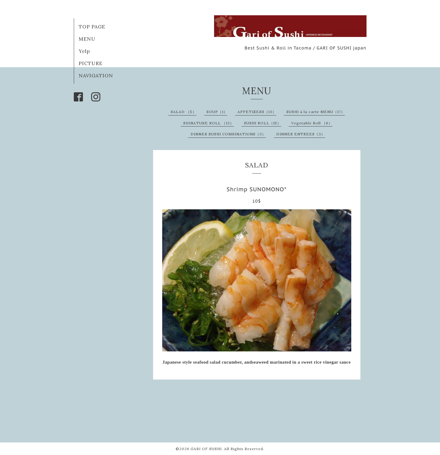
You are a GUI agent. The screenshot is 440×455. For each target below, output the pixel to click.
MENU (87, 39)
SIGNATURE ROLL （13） (208, 123)
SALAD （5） (183, 111)
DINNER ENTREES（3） (300, 134)
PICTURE (90, 63)
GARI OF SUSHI (206, 448)
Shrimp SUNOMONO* (257, 189)
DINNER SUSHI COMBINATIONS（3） (228, 134)
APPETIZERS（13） (257, 111)
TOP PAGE (92, 27)
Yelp (84, 51)
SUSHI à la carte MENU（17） (315, 111)
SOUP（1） (216, 111)
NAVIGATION (96, 75)
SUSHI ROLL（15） (262, 123)
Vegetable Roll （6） (311, 123)
